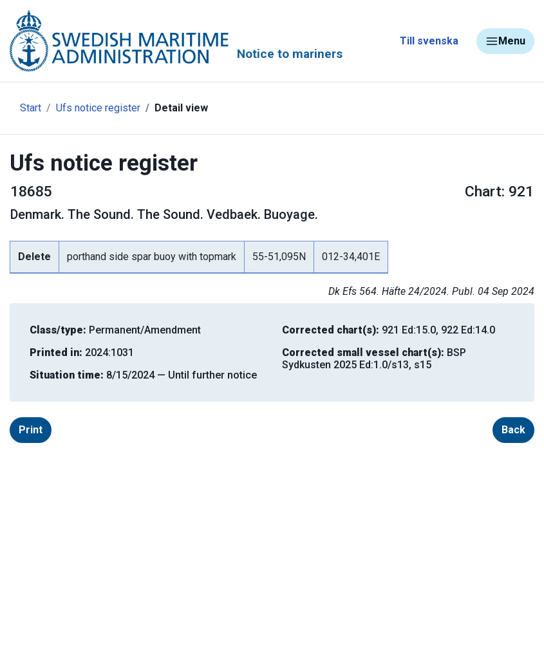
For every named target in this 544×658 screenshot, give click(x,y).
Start (30, 108)
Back (513, 430)
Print (30, 430)
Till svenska (429, 41)
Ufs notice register (98, 108)
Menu (505, 41)
